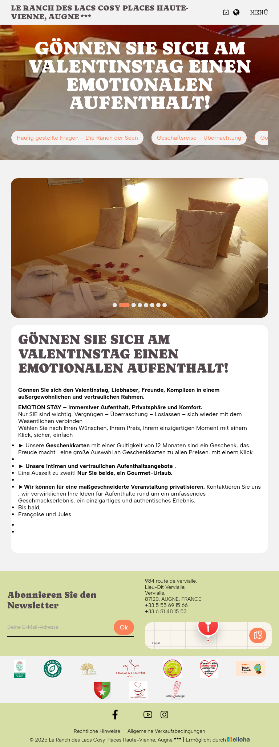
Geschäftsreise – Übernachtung (199, 137)
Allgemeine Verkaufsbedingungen (166, 731)
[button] (115, 305)
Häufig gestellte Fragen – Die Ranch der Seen (77, 137)
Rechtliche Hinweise (97, 731)
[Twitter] (131, 715)
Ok (124, 627)
